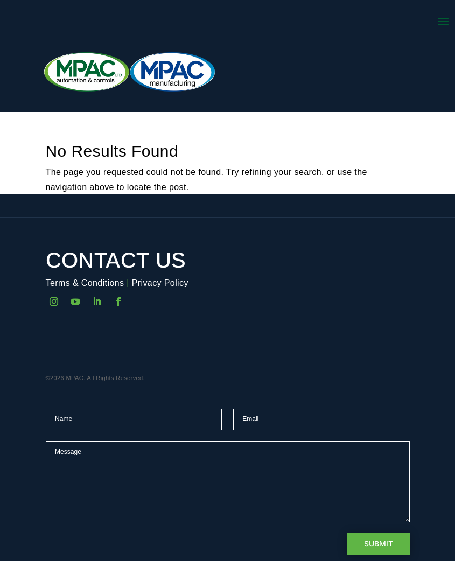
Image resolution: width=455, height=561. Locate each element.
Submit (378, 543)
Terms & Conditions (85, 282)
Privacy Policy (160, 282)
